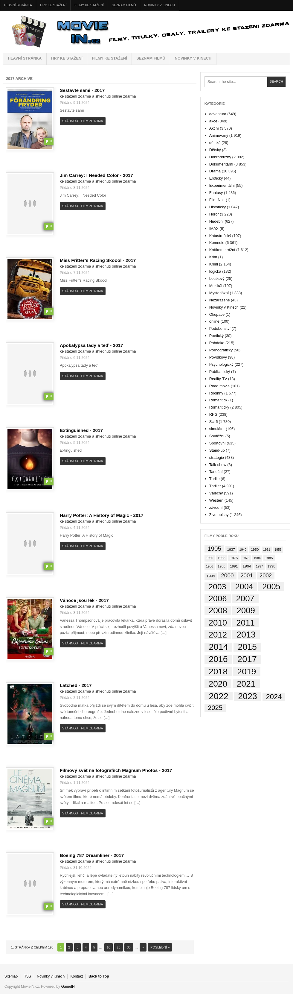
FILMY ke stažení (89, 5)
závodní (216, 507)
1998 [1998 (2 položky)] (271, 566)
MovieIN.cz (146, 32)
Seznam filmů (124, 5)
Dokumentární (221, 164)
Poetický (216, 335)
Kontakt (77, 976)
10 (108, 947)
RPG (213, 414)
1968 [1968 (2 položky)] (221, 558)
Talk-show (217, 464)
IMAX (214, 228)
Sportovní (217, 443)
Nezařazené (219, 300)
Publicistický (219, 371)
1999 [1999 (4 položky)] (210, 576)
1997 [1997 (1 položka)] (259, 566)
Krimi (213, 264)
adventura (217, 114)
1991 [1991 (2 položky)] (234, 566)
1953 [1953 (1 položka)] (278, 549)
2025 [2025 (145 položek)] (215, 707)
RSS (27, 976)
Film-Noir (217, 200)
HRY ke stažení (53, 5)
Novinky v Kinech (159, 5)
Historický (217, 207)
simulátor (217, 429)
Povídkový (218, 357)
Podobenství (220, 328)
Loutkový (217, 278)
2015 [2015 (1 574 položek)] (247, 647)
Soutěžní (217, 436)
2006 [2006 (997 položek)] (218, 598)
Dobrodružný (220, 157)
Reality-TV (218, 379)
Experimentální (222, 185)
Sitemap (11, 976)
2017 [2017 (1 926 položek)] (247, 659)
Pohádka (217, 343)
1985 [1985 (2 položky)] (269, 558)
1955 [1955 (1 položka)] (209, 558)
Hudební (216, 221)
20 (118, 947)
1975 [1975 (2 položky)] (234, 558)
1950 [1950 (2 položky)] (255, 549)
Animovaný (218, 135)
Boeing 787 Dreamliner (87, 855)
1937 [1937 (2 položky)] (231, 549)
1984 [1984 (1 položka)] (257, 558)
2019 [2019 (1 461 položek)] (246, 671)
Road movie (219, 386)
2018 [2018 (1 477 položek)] (218, 671)
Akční (214, 128)
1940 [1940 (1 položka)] (243, 549)
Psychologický (221, 364)
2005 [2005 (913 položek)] (271, 586)
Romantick (218, 400)
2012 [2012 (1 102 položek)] (218, 634)
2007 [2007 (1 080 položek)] (245, 598)
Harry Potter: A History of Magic (96, 515)
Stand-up (217, 450)
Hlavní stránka (18, 5)
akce (213, 121)
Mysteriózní (219, 293)
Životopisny (219, 514)
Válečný (216, 493)
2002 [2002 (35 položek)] (266, 575)
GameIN (68, 986)
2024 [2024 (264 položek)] (274, 697)
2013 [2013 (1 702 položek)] (246, 634)
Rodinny (216, 393)
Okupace (217, 314)
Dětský (215, 150)
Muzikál (215, 285)
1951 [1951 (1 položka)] (266, 549)
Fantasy (216, 192)
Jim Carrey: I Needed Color (91, 175)
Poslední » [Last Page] (160, 947)
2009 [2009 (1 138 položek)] (245, 610)
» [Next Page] (143, 947)
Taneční (216, 471)
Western (216, 500)
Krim (213, 257)
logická (215, 271)
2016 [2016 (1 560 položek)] (218, 659)
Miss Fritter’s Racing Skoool (93, 260)
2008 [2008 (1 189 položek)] (218, 610)
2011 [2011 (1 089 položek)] (245, 622)
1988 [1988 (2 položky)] (221, 566)
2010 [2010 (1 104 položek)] (218, 622)
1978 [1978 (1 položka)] (245, 558)
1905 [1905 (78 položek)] (214, 548)
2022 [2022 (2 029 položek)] (218, 696)
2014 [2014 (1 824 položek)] (218, 647)
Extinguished (76, 430)
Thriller (215, 486)
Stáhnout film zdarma (82, 121)
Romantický (219, 407)
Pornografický (221, 350)
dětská (215, 142)
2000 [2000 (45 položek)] (227, 575)
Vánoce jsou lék (79, 600)
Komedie (217, 242)
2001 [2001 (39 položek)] (246, 575)
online (214, 321)
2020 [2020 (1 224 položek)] (218, 683)
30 (128, 947)
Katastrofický (220, 235)
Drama (215, 171)
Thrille (214, 478)
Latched (71, 685)
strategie (216, 457)
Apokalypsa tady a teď (86, 345)
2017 (99, 90)
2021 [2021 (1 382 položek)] (246, 683)
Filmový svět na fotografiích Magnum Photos (111, 770)
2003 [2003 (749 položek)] (217, 586)
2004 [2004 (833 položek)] (244, 586)
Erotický (216, 178)
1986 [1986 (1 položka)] (209, 566)
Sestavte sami (77, 90)
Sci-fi (213, 421)
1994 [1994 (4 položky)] (246, 566)
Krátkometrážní (222, 250)
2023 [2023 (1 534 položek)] (247, 696)
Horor (214, 214)
